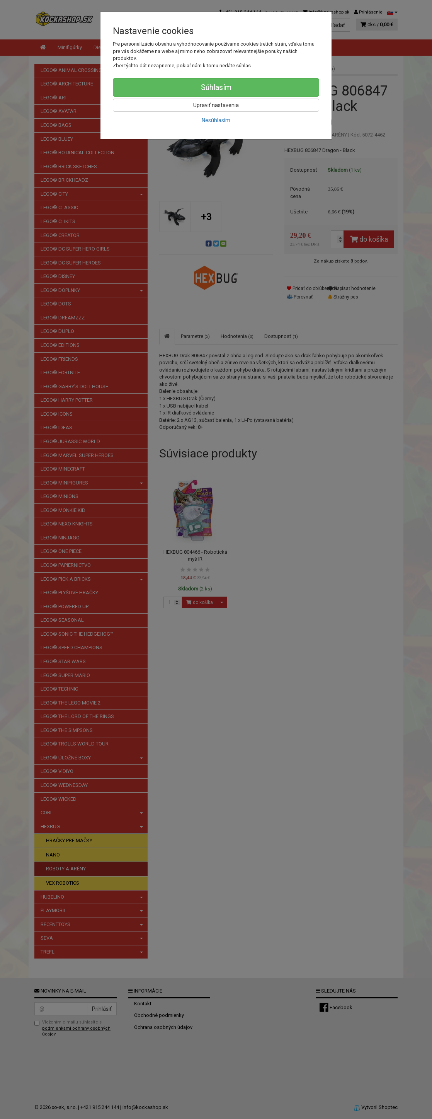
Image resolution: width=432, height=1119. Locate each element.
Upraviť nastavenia (216, 105)
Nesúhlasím (216, 120)
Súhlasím (216, 87)
